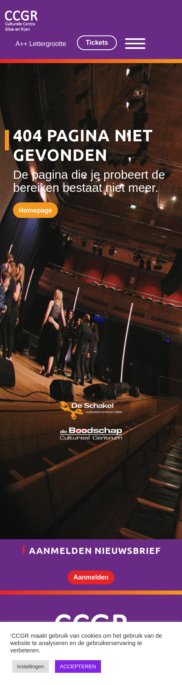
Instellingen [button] (30, 666)
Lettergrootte (47, 43)
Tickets (97, 42)
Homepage (35, 210)
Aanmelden (90, 577)
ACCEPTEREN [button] (78, 666)
